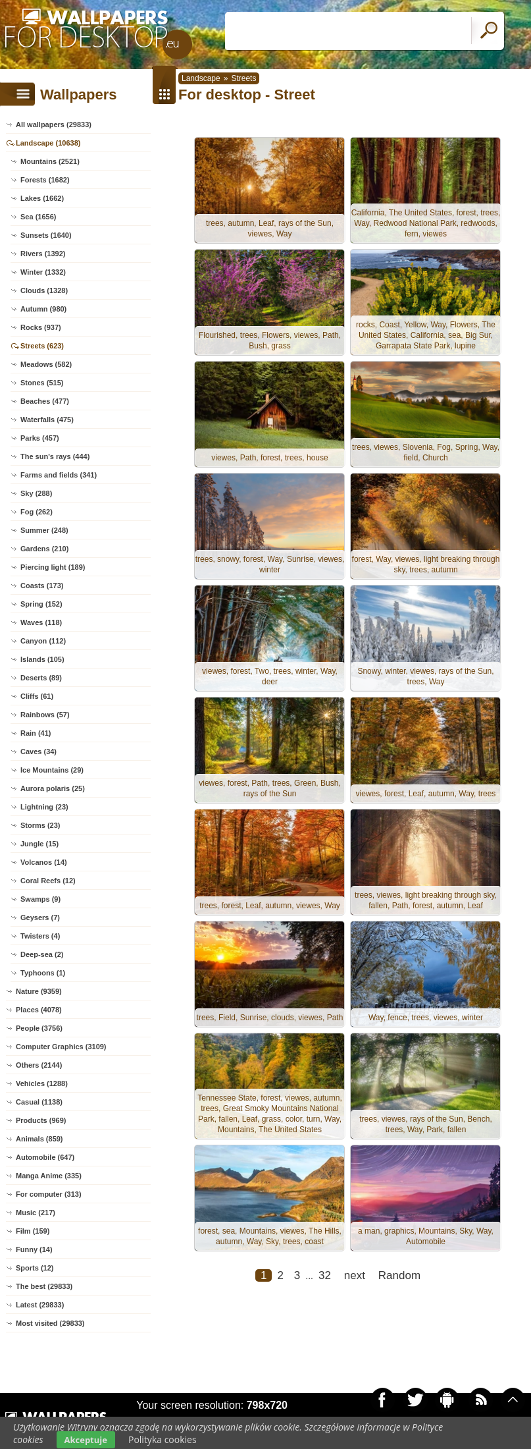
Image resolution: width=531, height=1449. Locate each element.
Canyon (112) (43, 641)
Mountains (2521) (50, 161)
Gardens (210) (44, 549)
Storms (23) (40, 825)
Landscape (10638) (48, 143)
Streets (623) (42, 346)
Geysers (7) (40, 917)
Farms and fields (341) (58, 475)
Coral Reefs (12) (48, 881)
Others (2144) (39, 1065)
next (354, 1275)
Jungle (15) (39, 844)
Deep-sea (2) (41, 954)
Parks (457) (39, 438)
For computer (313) (49, 1194)
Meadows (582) (46, 364)
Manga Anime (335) (49, 1176)
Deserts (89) (41, 678)
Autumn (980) (43, 309)
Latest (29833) (40, 1305)
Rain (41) (35, 733)
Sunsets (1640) (46, 235)
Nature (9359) (39, 991)
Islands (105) (42, 659)
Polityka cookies (162, 1439)
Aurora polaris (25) (52, 788)
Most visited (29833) (50, 1323)
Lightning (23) (44, 807)
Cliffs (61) (36, 696)
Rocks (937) (40, 327)
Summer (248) (44, 530)
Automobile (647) (45, 1157)
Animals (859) (39, 1139)
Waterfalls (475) (47, 420)
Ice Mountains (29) (52, 770)
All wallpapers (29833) (53, 124)
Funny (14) (34, 1249)
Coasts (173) (41, 585)
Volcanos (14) (43, 862)
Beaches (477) (44, 401)
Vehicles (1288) (42, 1083)
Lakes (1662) (42, 198)
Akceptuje (85, 1440)
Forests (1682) (45, 180)
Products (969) (41, 1120)
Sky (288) (36, 493)
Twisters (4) (40, 936)
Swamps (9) (40, 899)
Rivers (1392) (43, 254)
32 (324, 1275)
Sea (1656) (38, 217)
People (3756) (39, 1028)
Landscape (201, 78)
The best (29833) (44, 1286)
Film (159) (32, 1231)
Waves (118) (41, 622)
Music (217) (35, 1213)
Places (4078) (39, 1010)
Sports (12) (34, 1268)
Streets (243, 78)
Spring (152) (41, 604)
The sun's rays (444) (54, 456)
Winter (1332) (43, 272)
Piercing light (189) (52, 567)
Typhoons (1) (42, 973)
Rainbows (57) (45, 715)
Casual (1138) (39, 1102)
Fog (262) (36, 512)
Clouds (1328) (44, 290)
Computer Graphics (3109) (61, 1047)
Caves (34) (38, 751)
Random (399, 1275)
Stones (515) (41, 383)
